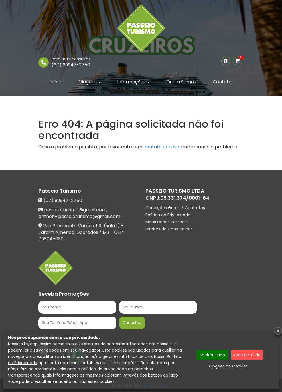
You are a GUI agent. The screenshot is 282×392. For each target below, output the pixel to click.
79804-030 (51, 239)
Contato (222, 82)
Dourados (87, 232)
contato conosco (162, 147)
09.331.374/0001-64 (184, 198)
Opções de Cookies (228, 366)
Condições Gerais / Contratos (175, 208)
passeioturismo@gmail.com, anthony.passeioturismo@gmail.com (79, 213)
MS (106, 232)
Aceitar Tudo (212, 355)
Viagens (90, 82)
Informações (133, 82)
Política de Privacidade (167, 215)
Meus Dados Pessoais (166, 222)
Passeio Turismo (59, 190)
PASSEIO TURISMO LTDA (174, 190)
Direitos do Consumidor (168, 229)
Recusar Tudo (247, 355)
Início (56, 82)
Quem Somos (181, 82)
